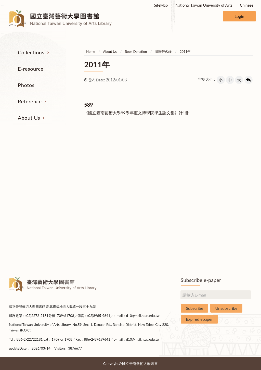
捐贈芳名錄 (163, 52)
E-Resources (29, 184)
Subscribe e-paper (201, 280)
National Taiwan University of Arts (203, 5)
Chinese (246, 5)
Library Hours (231, 203)
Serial (29, 165)
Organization (232, 165)
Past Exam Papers (181, 174)
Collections (31, 52)
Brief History (232, 184)
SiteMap (161, 5)
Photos (26, 85)
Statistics (231, 193)
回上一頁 (248, 80)
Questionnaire (232, 260)
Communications (232, 213)
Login (239, 16)
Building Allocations (231, 174)
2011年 (185, 52)
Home (90, 52)
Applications (231, 222)
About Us (29, 118)
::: (2, 4)
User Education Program (181, 184)
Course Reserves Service (181, 193)
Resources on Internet (29, 193)
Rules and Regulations (232, 251)
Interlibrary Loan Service (181, 165)
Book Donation (136, 52)
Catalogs (29, 174)
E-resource (30, 69)
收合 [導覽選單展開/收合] (248, 139)
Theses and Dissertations (29, 203)
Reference (30, 101)
